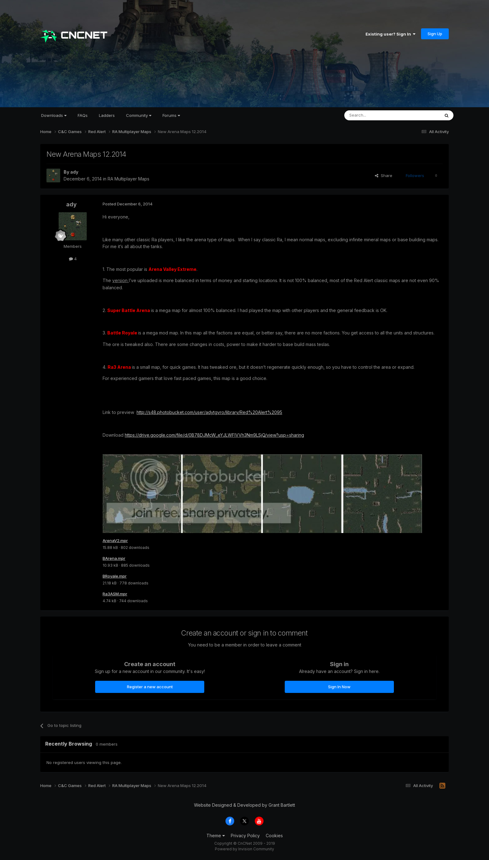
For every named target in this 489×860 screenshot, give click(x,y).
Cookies (274, 837)
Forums (171, 115)
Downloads (53, 115)
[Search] (376, 115)
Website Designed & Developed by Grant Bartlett (244, 807)
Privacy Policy (245, 837)
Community (138, 115)
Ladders (107, 115)
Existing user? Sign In (390, 33)
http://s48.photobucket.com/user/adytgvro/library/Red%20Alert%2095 (209, 412)
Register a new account (150, 688)
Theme (215, 837)
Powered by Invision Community (244, 850)
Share (383, 175)
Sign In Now (339, 688)
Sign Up (435, 33)
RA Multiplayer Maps (128, 178)
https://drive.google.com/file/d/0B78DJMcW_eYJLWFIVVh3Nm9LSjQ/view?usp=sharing (214, 435)
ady (74, 172)
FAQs (83, 115)
